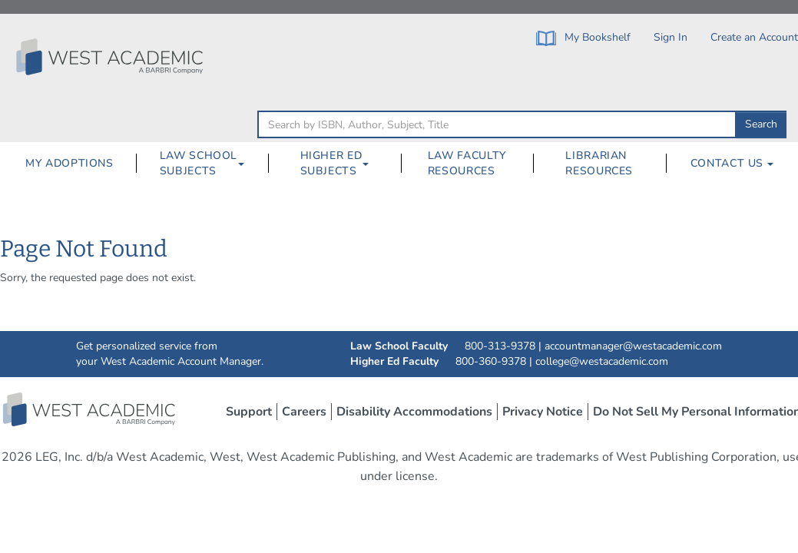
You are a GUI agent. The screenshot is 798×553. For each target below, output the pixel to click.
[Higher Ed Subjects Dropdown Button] (372, 164)
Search (761, 124)
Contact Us (731, 163)
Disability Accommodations (414, 411)
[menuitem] (69, 164)
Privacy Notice (542, 411)
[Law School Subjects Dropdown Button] (247, 164)
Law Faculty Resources (467, 163)
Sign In (670, 37)
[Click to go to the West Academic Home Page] (111, 57)
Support (249, 411)
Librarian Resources (599, 163)
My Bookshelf (583, 38)
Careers (304, 411)
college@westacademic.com (601, 361)
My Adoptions (69, 163)
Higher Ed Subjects (331, 163)
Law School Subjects (198, 163)
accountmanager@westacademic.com (633, 346)
